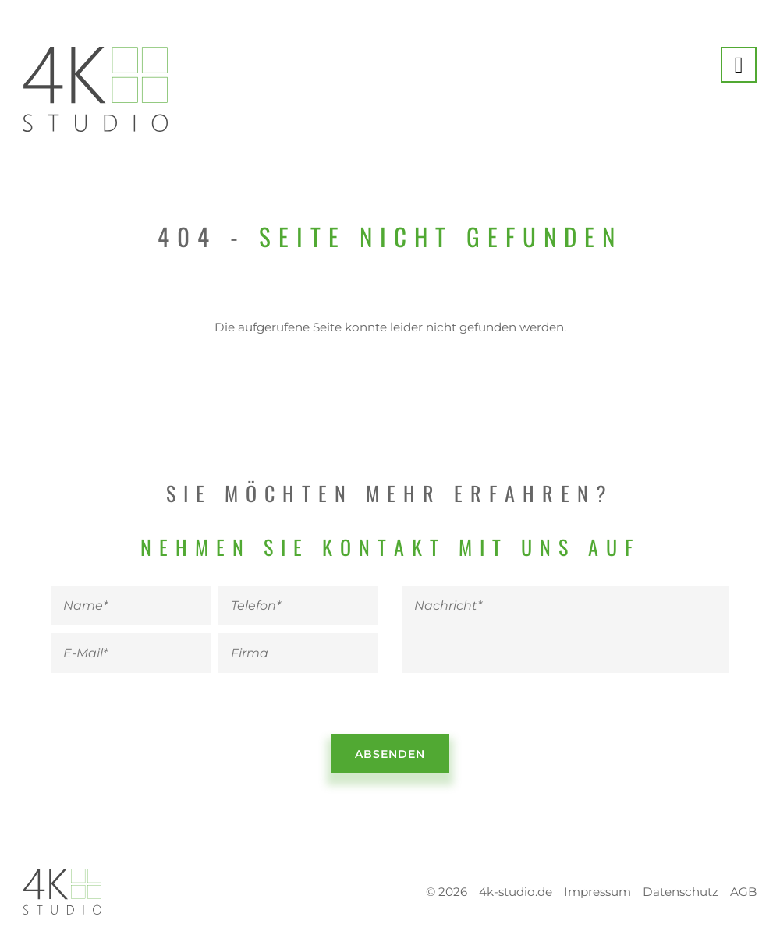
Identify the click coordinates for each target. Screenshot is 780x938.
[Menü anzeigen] (739, 65)
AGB (743, 891)
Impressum (597, 891)
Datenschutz (680, 891)
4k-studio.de (515, 891)
